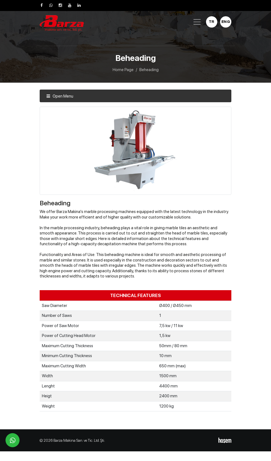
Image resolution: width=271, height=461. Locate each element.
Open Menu (59, 96)
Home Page (123, 69)
